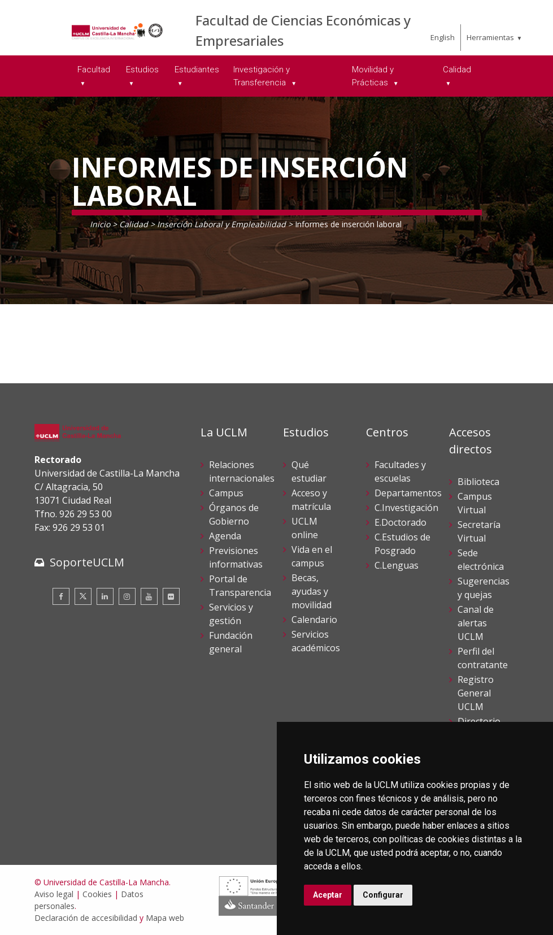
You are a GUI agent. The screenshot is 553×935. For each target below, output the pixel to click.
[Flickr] (171, 596)
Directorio (479, 721)
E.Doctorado (400, 522)
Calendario (314, 619)
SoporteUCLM (87, 562)
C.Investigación (406, 507)
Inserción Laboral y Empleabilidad (221, 224)
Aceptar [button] (327, 894)
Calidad (133, 224)
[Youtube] (149, 596)
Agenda (225, 536)
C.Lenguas (397, 565)
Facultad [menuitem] (93, 69)
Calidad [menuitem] (457, 69)
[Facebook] (61, 596)
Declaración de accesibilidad (85, 917)
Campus (226, 493)
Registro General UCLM (476, 693)
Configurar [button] (383, 894)
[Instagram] (127, 596)
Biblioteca (478, 481)
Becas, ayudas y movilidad (311, 591)
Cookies (97, 894)
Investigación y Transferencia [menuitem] (261, 76)
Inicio (100, 224)
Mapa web (165, 917)
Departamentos (408, 493)
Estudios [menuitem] (142, 69)
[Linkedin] (105, 596)
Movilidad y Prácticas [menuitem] (373, 76)
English (442, 37)
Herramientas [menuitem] (490, 37)
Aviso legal (53, 894)
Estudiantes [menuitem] (197, 69)
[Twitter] (83, 596)
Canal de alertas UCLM (476, 623)
